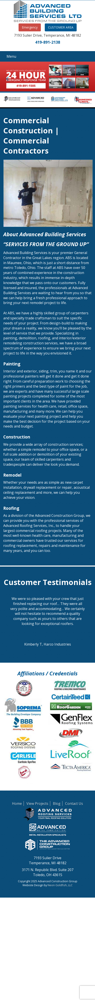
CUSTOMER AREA (60, 27)
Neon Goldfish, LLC (60, 885)
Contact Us (74, 803)
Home (17, 803)
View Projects (37, 803)
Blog (56, 803)
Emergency (30, 27)
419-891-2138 (47, 42)
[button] (7, 76)
